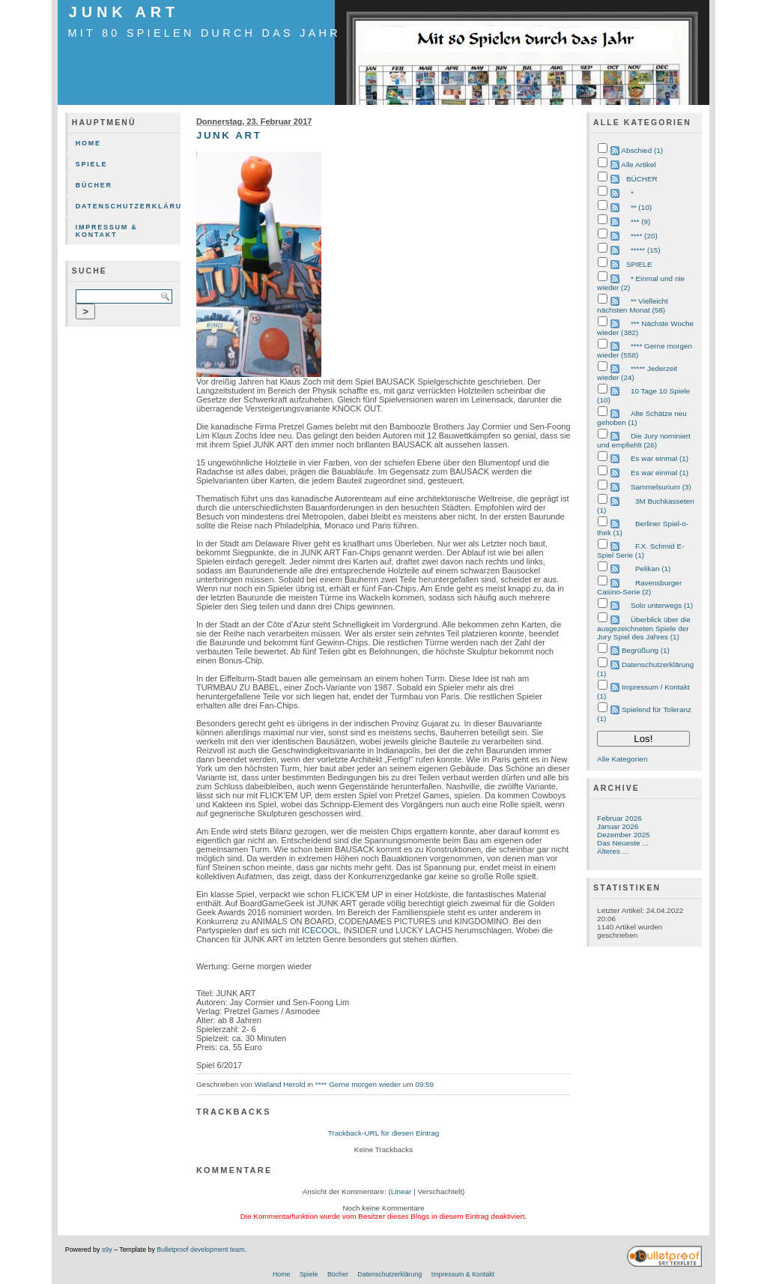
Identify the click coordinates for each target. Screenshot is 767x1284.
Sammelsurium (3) (661, 487)
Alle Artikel (638, 164)
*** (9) (640, 221)
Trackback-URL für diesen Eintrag (384, 1133)
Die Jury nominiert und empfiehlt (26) (644, 440)
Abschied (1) (642, 150)
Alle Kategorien (622, 759)
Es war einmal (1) (659, 458)
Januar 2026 (617, 826)
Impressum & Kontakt (107, 230)
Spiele (92, 164)
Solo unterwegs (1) (662, 605)
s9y (107, 1249)
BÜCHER (642, 179)
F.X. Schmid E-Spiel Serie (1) (640, 550)
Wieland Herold (280, 1084)
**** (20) (644, 236)
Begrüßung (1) (646, 650)
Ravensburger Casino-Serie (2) (639, 587)
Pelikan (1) (652, 568)
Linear (401, 1191)
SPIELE (639, 264)
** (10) (641, 207)
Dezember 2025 (623, 835)
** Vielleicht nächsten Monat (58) (632, 305)
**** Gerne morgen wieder (358, 1084)
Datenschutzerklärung (128, 206)
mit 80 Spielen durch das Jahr (204, 33)
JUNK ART (124, 12)
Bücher (94, 185)
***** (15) (646, 250)
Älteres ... (612, 851)
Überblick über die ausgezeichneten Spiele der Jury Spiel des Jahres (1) (644, 628)
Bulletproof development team (200, 1249)
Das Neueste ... (622, 843)
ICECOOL (320, 930)
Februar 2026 (619, 818)
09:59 (424, 1084)
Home (88, 143)
